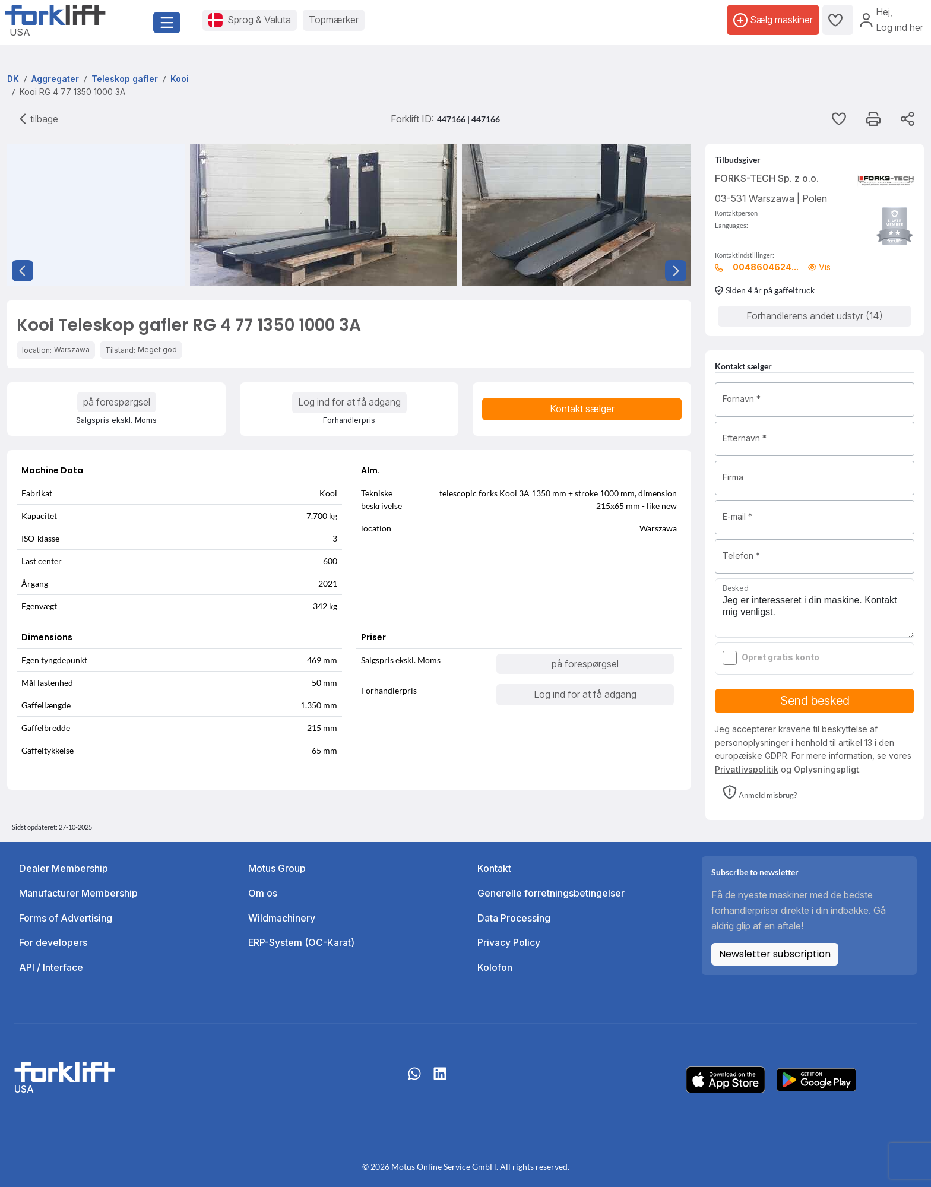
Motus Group (277, 868)
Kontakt (494, 868)
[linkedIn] (440, 1079)
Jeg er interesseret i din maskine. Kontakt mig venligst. (814, 608)
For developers (53, 942)
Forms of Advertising (65, 918)
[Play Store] (816, 1079)
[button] (760, 793)
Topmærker (334, 20)
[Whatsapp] (414, 1079)
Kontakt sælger (582, 408)
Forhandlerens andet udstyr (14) (814, 316)
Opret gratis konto (780, 657)
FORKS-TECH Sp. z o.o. (767, 178)
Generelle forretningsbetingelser (551, 893)
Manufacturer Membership (78, 893)
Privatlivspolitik (746, 769)
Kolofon (494, 967)
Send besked (815, 701)
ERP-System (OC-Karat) (301, 942)
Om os (262, 893)
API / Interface (51, 967)
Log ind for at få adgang (349, 402)
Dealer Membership (63, 868)
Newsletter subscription (775, 954)
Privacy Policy (508, 942)
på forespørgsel (116, 402)
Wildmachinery (281, 918)
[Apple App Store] (725, 1079)
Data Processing (513, 918)
